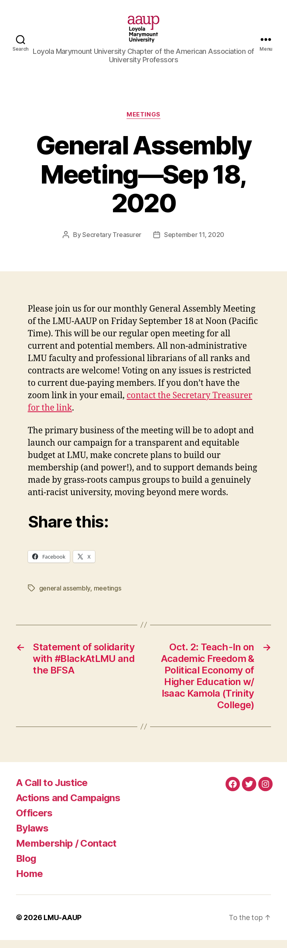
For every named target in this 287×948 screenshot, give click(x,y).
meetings (107, 596)
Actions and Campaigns (68, 806)
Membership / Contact (66, 851)
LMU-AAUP (62, 925)
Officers (34, 821)
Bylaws (32, 836)
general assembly (65, 596)
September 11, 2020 (194, 243)
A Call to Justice (52, 790)
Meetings (143, 122)
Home (29, 881)
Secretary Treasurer (111, 243)
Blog (26, 866)
